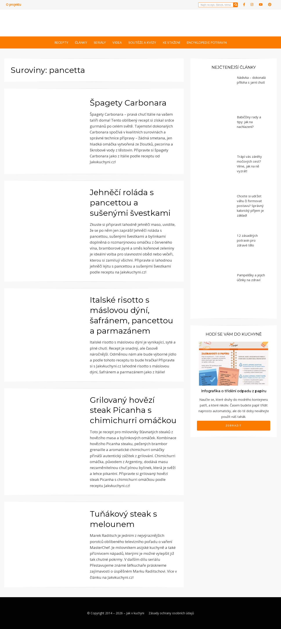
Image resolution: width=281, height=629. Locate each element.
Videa (117, 42)
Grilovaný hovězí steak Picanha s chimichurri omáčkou (133, 410)
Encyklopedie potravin (207, 42)
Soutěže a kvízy (142, 42)
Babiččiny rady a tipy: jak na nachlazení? (249, 122)
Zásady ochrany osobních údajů (171, 613)
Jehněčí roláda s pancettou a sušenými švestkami (130, 202)
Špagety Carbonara (128, 103)
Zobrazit (233, 425)
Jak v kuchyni (135, 613)
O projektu (13, 4)
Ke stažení (171, 42)
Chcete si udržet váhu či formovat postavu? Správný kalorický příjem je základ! (250, 205)
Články (81, 42)
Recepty (61, 42)
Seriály (100, 42)
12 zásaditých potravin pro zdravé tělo (247, 240)
